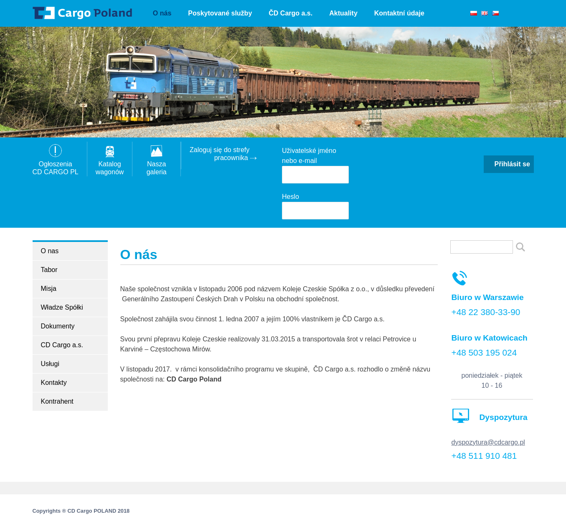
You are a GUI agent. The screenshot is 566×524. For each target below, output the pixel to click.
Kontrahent (57, 401)
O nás (162, 13)
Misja (48, 288)
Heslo (290, 196)
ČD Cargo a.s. (290, 13)
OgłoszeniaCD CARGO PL (56, 164)
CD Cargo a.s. (62, 344)
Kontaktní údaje (399, 13)
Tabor (49, 269)
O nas (50, 250)
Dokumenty (58, 326)
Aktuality (343, 13)
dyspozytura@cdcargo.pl (488, 442)
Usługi (50, 363)
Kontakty (54, 382)
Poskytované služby (220, 13)
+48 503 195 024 (484, 352)
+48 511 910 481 (484, 455)
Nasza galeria (156, 164)
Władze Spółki (62, 307)
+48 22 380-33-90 (486, 312)
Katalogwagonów (110, 164)
